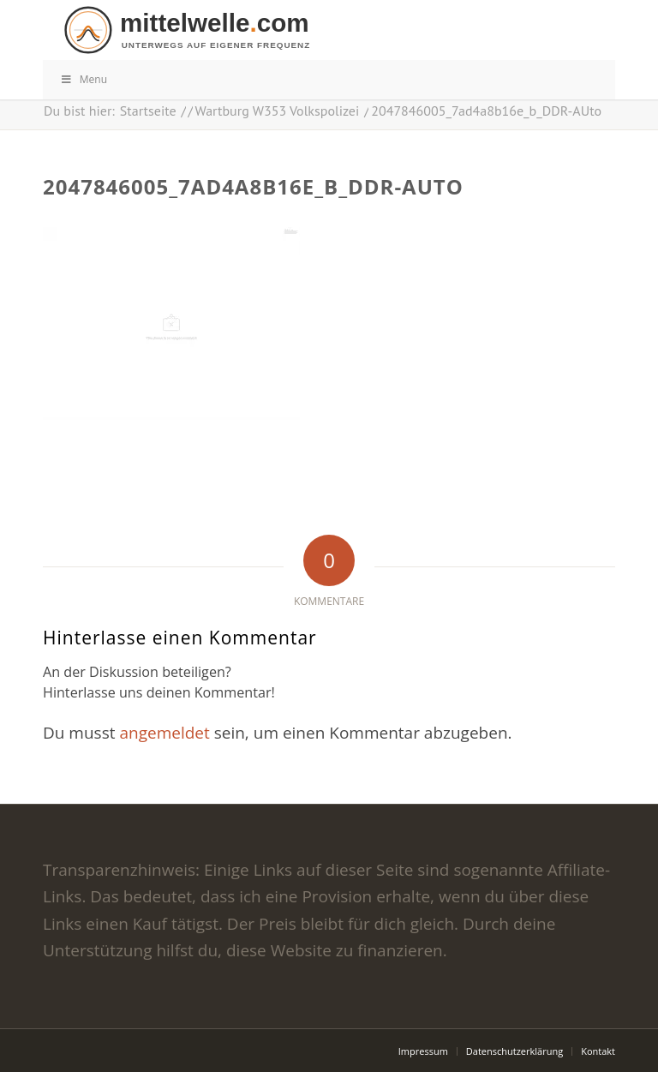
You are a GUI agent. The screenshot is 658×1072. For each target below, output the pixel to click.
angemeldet (164, 733)
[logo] (337, 30)
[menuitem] (423, 1051)
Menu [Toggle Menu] (83, 79)
